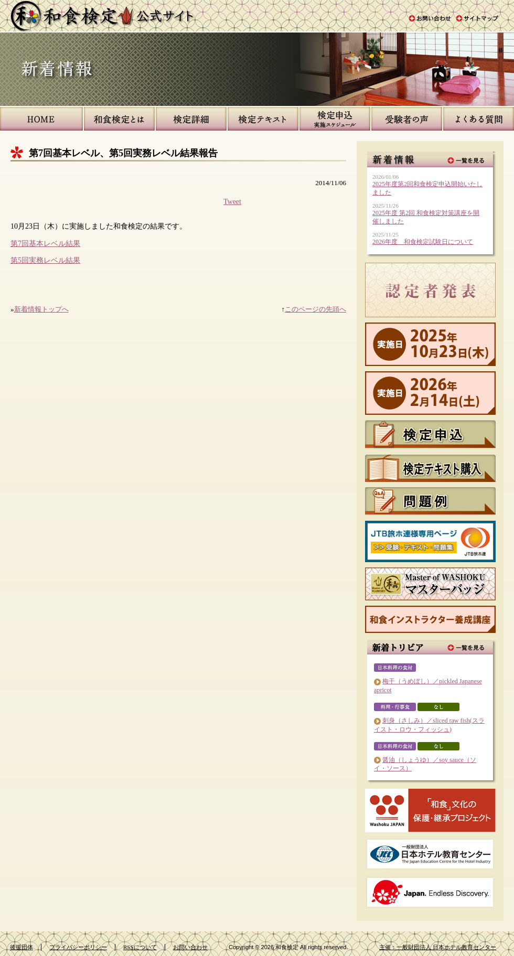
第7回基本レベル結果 (45, 243)
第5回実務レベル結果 (45, 260)
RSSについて (140, 947)
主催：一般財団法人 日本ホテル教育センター (437, 947)
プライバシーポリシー (78, 947)
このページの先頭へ (315, 309)
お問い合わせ (190, 947)
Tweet (232, 201)
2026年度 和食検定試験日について (422, 241)
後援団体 (21, 947)
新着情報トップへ (41, 309)
